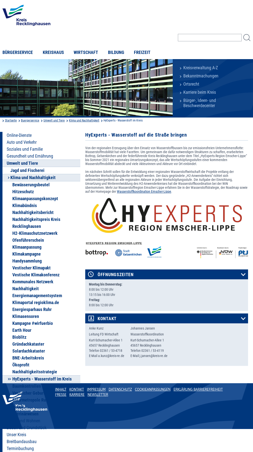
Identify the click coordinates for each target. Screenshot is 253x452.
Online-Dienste (19, 135)
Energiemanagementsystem (37, 295)
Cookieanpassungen (152, 389)
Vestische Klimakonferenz (36, 274)
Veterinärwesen (24, 413)
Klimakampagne (26, 254)
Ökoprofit (20, 364)
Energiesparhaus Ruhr (32, 309)
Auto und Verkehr (22, 142)
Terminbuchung (20, 448)
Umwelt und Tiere (54, 120)
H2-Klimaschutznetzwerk (35, 233)
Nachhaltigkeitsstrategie (34, 371)
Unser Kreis (16, 434)
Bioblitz (19, 337)
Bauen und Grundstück (26, 427)
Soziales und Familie (25, 149)
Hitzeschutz (23, 191)
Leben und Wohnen (23, 420)
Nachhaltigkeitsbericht (33, 212)
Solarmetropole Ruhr (31, 400)
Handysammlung (27, 261)
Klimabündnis (24, 205)
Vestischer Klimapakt (31, 267)
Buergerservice (30, 120)
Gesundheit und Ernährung (30, 156)
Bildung (116, 52)
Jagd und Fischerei (27, 170)
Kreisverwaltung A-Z (200, 67)
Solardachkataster (28, 351)
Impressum (96, 389)
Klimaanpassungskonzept (35, 198)
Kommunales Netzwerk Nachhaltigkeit (32, 285)
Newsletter (97, 395)
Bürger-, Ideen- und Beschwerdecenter (199, 103)
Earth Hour (21, 330)
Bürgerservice (17, 52)
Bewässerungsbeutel (31, 184)
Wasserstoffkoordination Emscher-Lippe (144, 191)
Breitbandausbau (22, 441)
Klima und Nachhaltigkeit (84, 120)
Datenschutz (120, 389)
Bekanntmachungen (200, 75)
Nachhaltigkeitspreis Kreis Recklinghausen (36, 223)
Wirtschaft (86, 52)
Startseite (11, 120)
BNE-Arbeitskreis (28, 358)
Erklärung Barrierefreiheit (198, 389)
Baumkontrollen (26, 386)
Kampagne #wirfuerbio (32, 323)
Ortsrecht (191, 84)
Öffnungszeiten (116, 274)
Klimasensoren (25, 316)
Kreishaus (53, 52)
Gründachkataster (28, 344)
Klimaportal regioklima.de (35, 302)
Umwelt (17, 406)
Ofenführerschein (28, 240)
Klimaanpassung (27, 247)
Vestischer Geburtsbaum (34, 393)
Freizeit (142, 52)
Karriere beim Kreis (199, 92)
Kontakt (107, 318)
